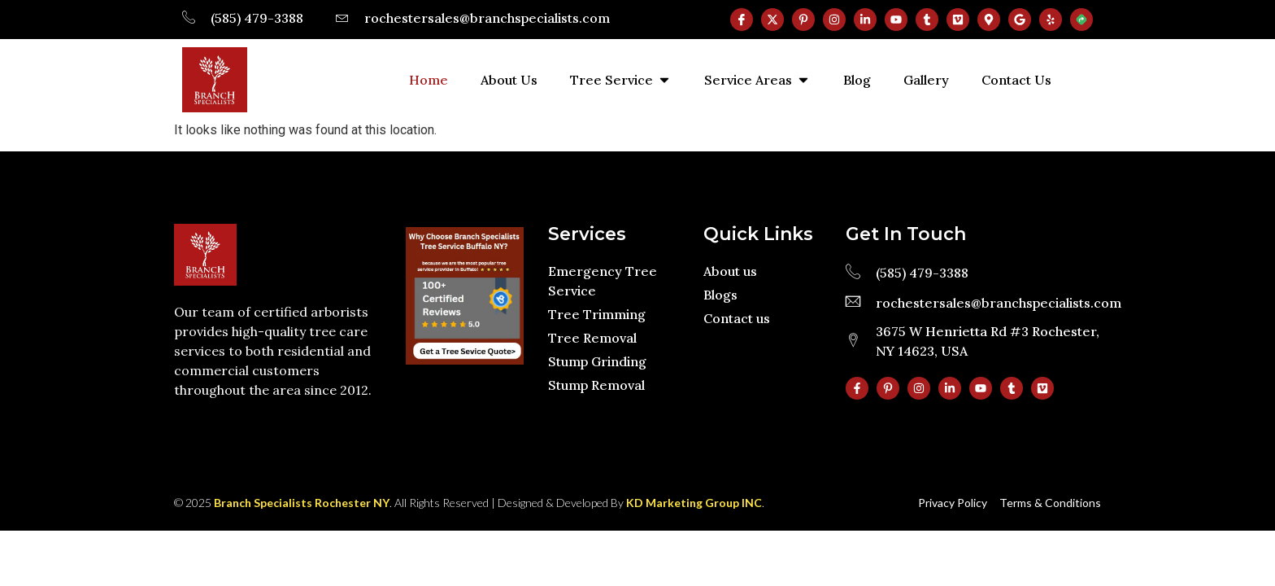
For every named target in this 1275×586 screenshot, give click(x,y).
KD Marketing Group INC (694, 502)
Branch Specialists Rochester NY (301, 502)
